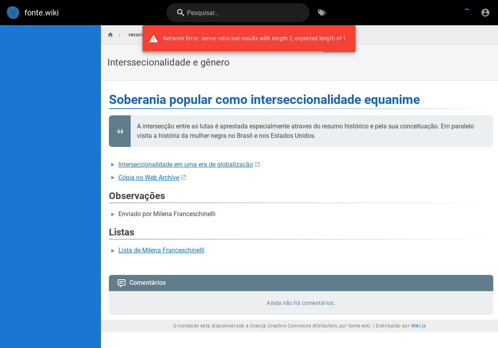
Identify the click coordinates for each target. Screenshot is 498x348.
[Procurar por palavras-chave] (322, 12)
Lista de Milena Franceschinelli (161, 250)
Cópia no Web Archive (148, 177)
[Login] (485, 12)
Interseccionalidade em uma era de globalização (185, 164)
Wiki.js (418, 326)
